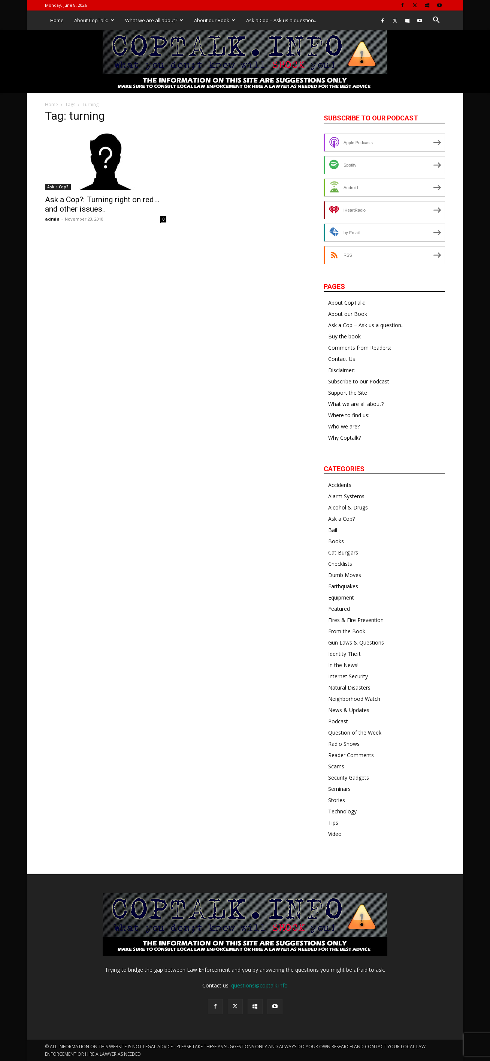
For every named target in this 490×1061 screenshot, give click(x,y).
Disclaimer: (341, 370)
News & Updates (348, 710)
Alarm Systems (346, 496)
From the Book (346, 631)
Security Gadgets (348, 777)
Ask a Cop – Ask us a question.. (281, 20)
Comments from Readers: (359, 347)
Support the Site (347, 392)
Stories (336, 800)
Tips (333, 822)
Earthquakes (343, 586)
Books (336, 541)
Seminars (339, 788)
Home (57, 20)
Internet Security (348, 676)
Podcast (338, 721)
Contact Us (341, 358)
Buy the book (344, 336)
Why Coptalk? (344, 437)
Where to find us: (348, 415)
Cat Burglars (343, 552)
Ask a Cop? (58, 186)
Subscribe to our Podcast (358, 381)
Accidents (339, 484)
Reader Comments (351, 755)
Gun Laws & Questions (356, 642)
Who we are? (344, 426)
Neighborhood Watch (354, 698)
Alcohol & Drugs (348, 507)
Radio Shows (344, 743)
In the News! (343, 665)
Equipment (341, 597)
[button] (436, 20)
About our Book (214, 20)
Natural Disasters (349, 687)
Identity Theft (344, 653)
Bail (332, 530)
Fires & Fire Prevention (356, 620)
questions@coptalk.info (259, 985)
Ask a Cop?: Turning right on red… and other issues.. (102, 204)
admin (52, 219)
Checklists (340, 563)
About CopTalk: (94, 20)
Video (335, 833)
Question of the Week (354, 732)
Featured (339, 608)
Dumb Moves (344, 575)
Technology (342, 811)
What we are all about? (154, 20)
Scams (336, 766)
